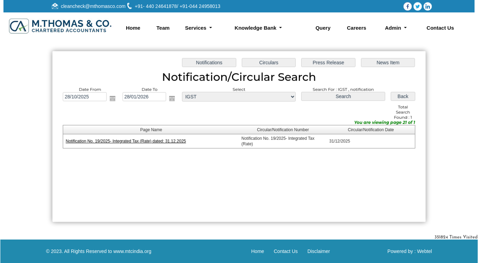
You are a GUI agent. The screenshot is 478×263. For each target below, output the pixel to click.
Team (162, 28)
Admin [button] (394, 28)
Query (322, 28)
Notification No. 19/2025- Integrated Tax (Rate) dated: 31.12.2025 (128, 141)
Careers (356, 28)
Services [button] (196, 28)
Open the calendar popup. (115, 99)
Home (133, 28)
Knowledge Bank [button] (256, 28)
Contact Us (440, 28)
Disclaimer (318, 251)
